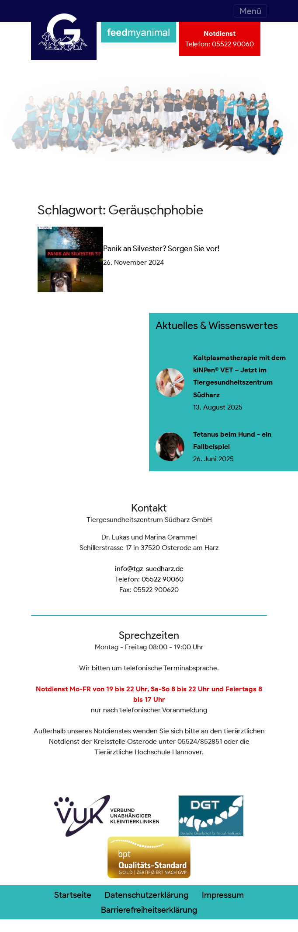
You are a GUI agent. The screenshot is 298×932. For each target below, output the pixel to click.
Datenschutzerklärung (146, 895)
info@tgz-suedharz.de (149, 568)
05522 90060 (233, 44)
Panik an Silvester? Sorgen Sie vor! (161, 248)
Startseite (72, 895)
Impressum (223, 895)
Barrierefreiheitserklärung (149, 909)
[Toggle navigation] (250, 11)
